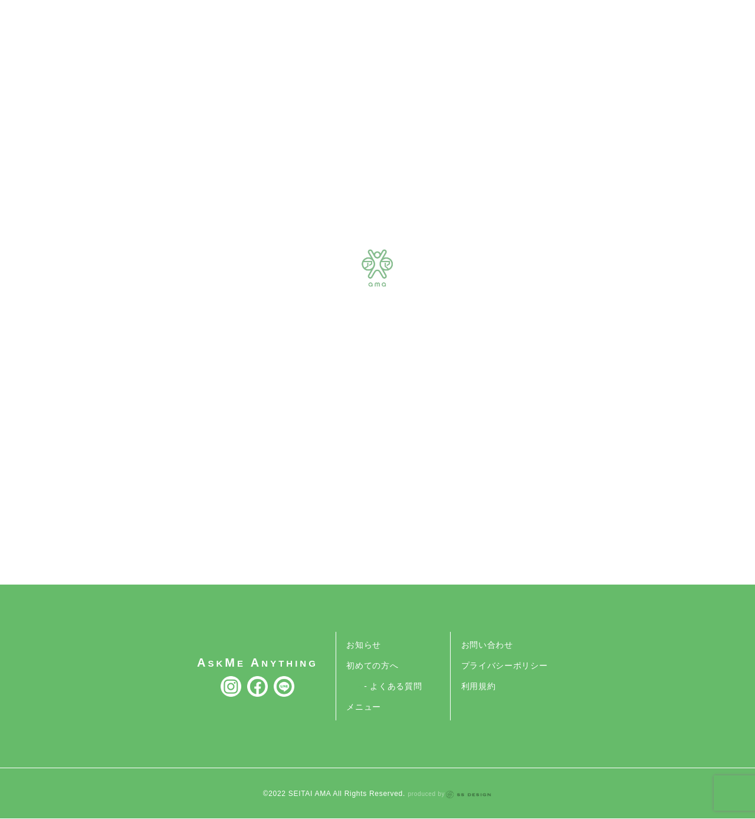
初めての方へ (372, 665)
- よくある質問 (393, 686)
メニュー (363, 707)
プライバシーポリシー (504, 665)
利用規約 (478, 686)
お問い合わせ (487, 645)
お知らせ (363, 645)
